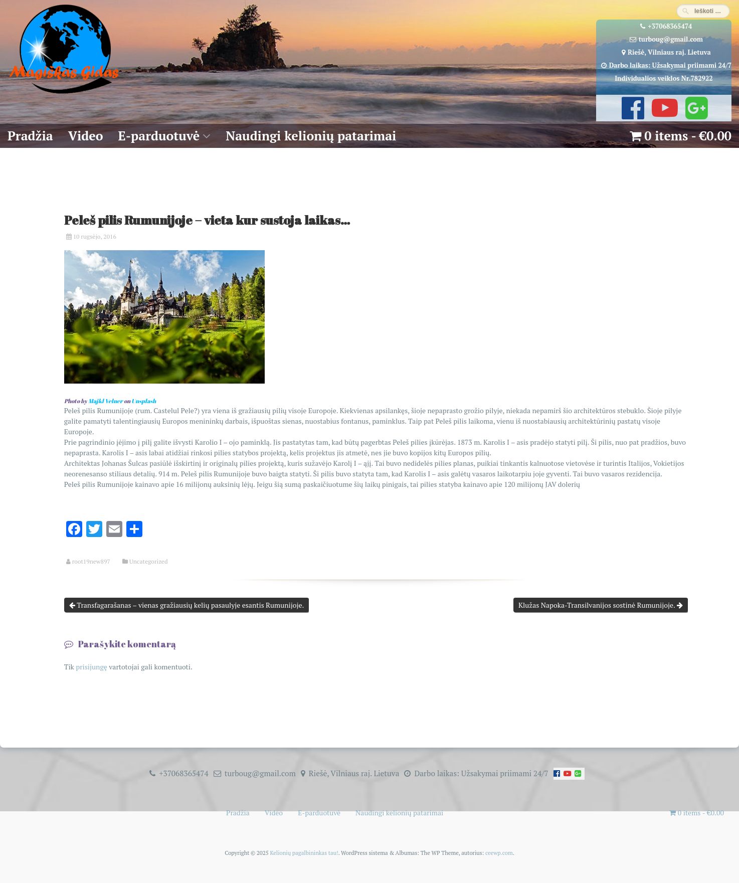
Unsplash (143, 401)
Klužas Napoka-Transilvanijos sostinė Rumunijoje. (600, 605)
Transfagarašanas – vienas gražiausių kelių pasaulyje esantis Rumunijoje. (186, 605)
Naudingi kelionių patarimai (311, 135)
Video (85, 135)
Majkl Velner (105, 401)
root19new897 (91, 561)
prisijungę (91, 666)
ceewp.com (499, 852)
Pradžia (30, 135)
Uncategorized (148, 561)
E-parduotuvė (159, 135)
